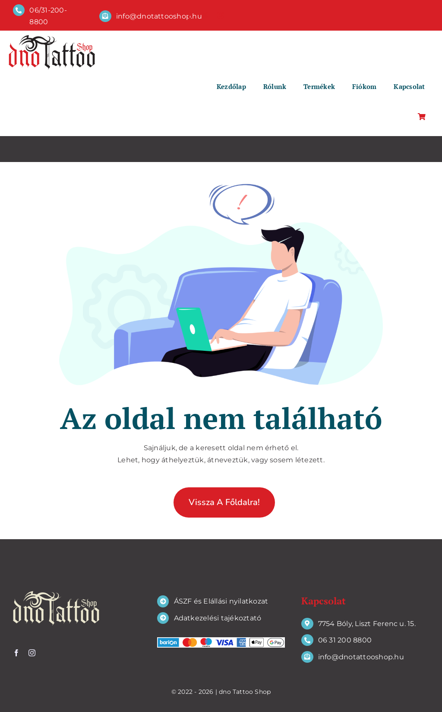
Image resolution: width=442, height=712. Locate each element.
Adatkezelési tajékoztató (218, 618)
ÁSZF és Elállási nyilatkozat (221, 601)
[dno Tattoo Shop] (52, 38)
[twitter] (205, 15)
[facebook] (189, 15)
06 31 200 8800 (345, 640)
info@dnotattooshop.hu (159, 16)
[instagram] (220, 15)
